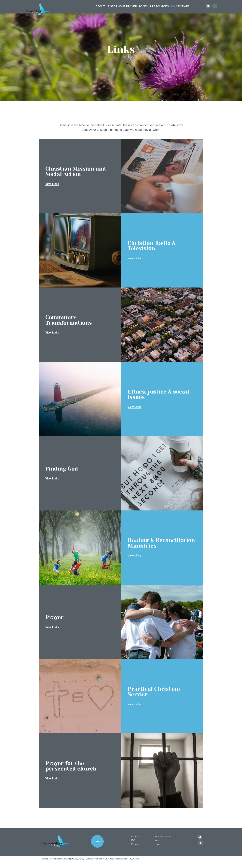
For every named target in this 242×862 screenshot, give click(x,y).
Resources (156, 9)
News (140, 9)
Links (171, 9)
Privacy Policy (77, 859)
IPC (130, 9)
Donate (184, 9)
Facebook (215, 9)
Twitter (208, 9)
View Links (52, 184)
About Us (90, 9)
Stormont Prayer (112, 9)
